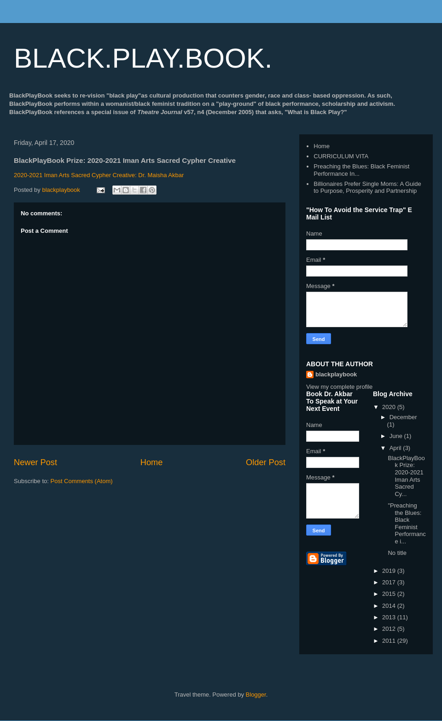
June (397, 436)
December (403, 417)
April (396, 447)
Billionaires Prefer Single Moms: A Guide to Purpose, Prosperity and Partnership (367, 187)
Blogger (256, 694)
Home (151, 462)
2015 (389, 593)
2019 (389, 570)
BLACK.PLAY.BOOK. (143, 58)
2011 (389, 640)
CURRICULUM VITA (341, 156)
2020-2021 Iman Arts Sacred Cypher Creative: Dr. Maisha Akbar (99, 175)
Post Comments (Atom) (82, 481)
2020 (389, 407)
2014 (389, 605)
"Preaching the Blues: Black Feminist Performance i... (406, 523)
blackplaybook (336, 374)
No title (397, 552)
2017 (389, 582)
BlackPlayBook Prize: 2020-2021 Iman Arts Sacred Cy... (406, 476)
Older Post (265, 462)
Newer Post (35, 462)
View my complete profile (339, 386)
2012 (389, 628)
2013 (389, 617)
